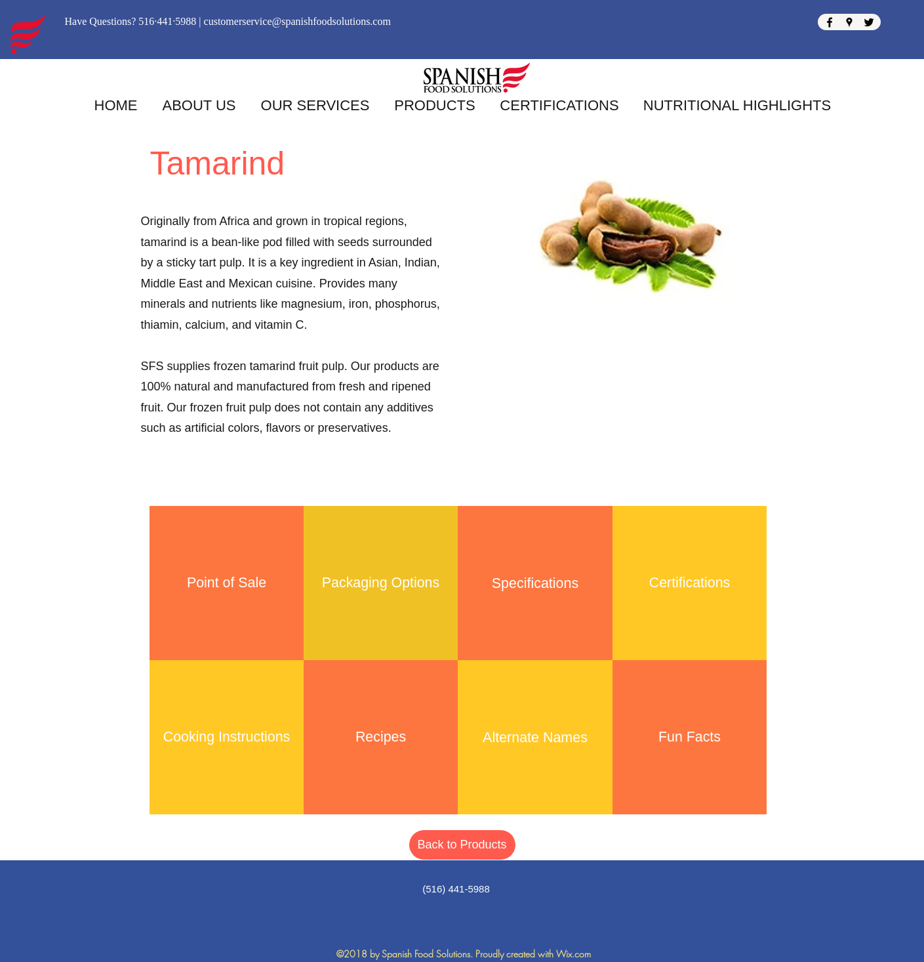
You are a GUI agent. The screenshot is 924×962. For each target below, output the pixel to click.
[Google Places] (849, 22)
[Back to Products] (462, 845)
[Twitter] (868, 22)
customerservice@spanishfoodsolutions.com (297, 21)
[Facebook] (829, 22)
